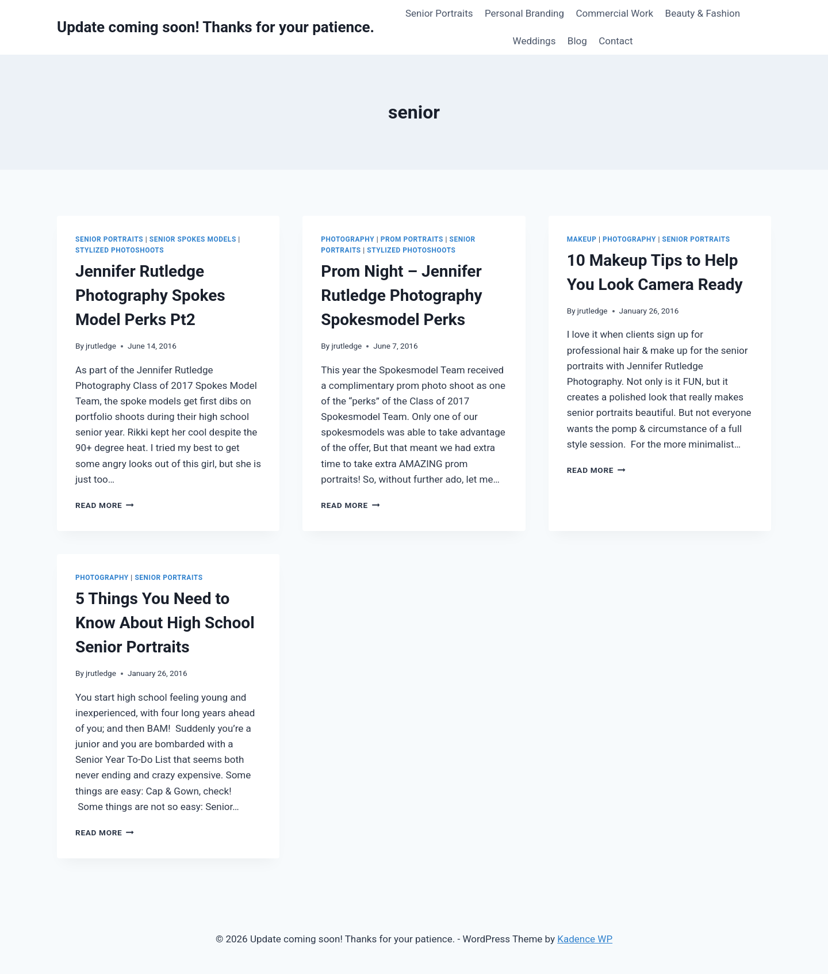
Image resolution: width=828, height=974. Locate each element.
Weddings (534, 41)
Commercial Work (614, 13)
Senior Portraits (439, 13)
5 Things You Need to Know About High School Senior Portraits (165, 622)
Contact (615, 41)
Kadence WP (584, 939)
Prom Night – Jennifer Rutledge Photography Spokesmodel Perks (401, 295)
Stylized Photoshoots (119, 250)
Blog (577, 41)
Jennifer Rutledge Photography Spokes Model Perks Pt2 (150, 295)
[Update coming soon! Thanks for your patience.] (215, 27)
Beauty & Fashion (703, 13)
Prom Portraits (412, 239)
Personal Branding (524, 13)
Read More (104, 505)
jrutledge (101, 345)
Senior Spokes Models (193, 239)
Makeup (582, 239)
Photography (347, 239)
